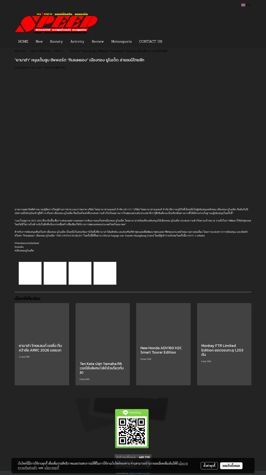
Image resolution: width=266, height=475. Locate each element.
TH (245, 4)
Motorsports (121, 41)
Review (98, 41)
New (39, 41)
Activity (77, 41)
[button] (172, 41)
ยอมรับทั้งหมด (231, 466)
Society (56, 41)
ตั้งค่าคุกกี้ (209, 466)
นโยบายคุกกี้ (51, 468)
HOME (23, 41)
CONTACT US (150, 41)
